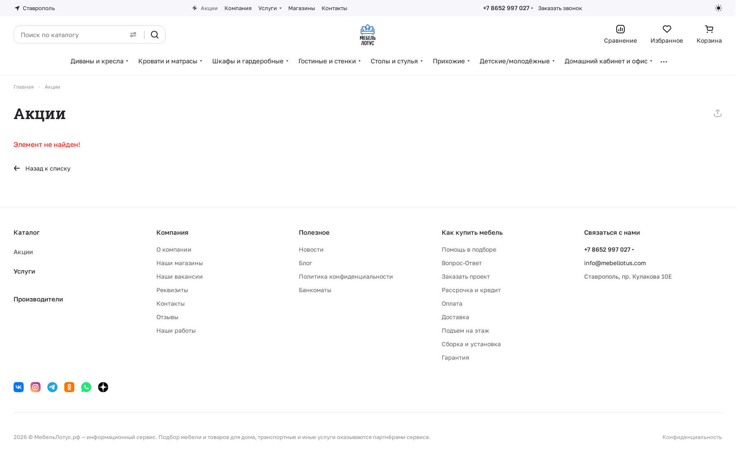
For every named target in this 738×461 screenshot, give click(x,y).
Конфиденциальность (692, 437)
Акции (23, 251)
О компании (173, 249)
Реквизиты (172, 289)
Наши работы (176, 330)
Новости (311, 249)
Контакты (170, 303)
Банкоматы (315, 289)
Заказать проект (466, 276)
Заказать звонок (560, 8)
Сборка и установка (471, 343)
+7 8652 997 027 (506, 7)
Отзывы (167, 316)
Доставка (455, 316)
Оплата (452, 303)
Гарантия (455, 357)
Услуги (24, 271)
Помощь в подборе (469, 249)
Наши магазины (179, 262)
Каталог (27, 232)
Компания (172, 232)
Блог (305, 262)
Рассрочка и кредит (471, 289)
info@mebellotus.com (615, 262)
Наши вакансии (179, 276)
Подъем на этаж (465, 330)
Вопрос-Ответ (462, 262)
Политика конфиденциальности (346, 276)
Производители (38, 299)
